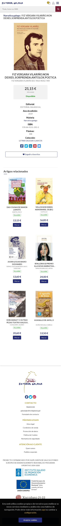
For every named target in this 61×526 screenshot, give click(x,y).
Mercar (17, 225)
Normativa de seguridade (30, 439)
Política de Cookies (31, 435)
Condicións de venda (30, 428)
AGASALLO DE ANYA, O (44, 320)
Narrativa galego (12, 15)
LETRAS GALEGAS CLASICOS (30, 141)
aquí (43, 509)
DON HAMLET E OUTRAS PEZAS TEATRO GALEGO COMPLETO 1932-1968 (17, 321)
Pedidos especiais (30, 452)
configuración (30, 512)
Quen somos (30, 448)
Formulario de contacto (30, 414)
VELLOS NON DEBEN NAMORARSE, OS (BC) (44, 208)
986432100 (30, 407)
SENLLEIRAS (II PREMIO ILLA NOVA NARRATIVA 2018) (44, 265)
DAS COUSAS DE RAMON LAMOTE (17, 208)
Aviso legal (30, 424)
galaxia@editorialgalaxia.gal (30, 411)
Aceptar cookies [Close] (30, 520)
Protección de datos (30, 431)
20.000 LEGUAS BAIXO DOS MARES (17, 263)
